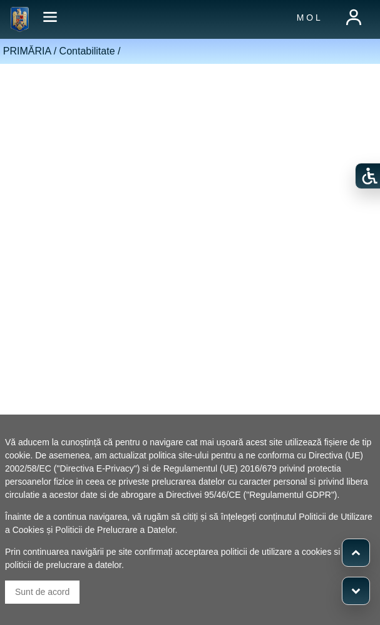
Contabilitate (87, 51)
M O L (309, 18)
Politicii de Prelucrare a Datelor (115, 530)
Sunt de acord (42, 592)
